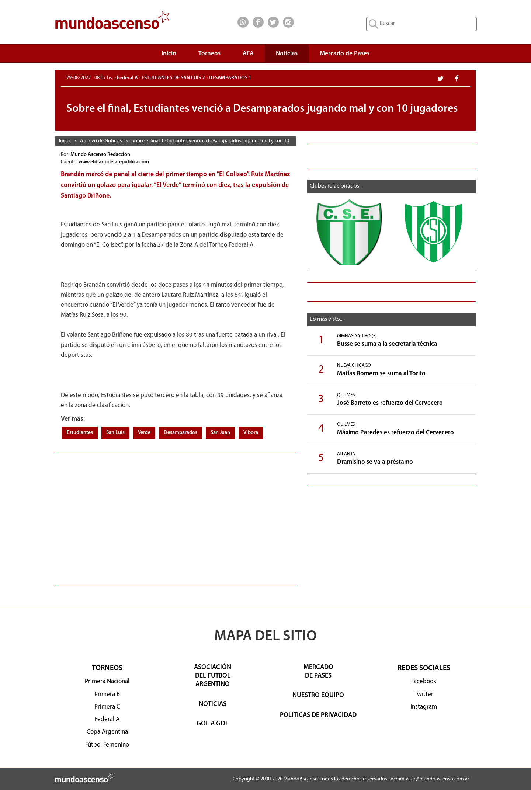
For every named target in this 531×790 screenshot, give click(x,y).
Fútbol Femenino (107, 745)
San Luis (115, 432)
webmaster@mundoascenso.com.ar (430, 779)
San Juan (220, 432)
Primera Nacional (107, 681)
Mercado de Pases (344, 54)
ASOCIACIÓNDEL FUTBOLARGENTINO (212, 676)
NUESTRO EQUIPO (318, 695)
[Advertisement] (175, 515)
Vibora (250, 432)
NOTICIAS (212, 704)
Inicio (169, 54)
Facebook (423, 681)
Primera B (107, 694)
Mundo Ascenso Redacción (100, 154)
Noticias (287, 54)
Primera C (107, 707)
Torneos (209, 55)
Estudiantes (80, 432)
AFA (248, 54)
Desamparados (180, 432)
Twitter (423, 694)
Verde (144, 432)
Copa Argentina (107, 732)
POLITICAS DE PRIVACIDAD (318, 715)
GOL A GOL (213, 723)
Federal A (107, 719)
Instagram (423, 707)
